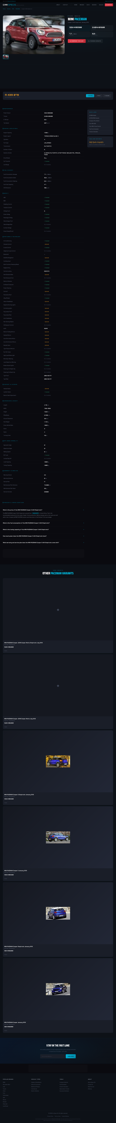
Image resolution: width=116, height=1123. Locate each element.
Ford (4, 1093)
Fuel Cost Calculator (94, 129)
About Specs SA (91, 1082)
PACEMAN (18, 8)
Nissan (4, 1099)
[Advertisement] (48, 76)
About (58, 4)
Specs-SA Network (12, 1)
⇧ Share (107, 95)
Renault (4, 1101)
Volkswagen (5, 1095)
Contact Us (90, 1084)
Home (75, 4)
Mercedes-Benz (6, 1084)
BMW (4, 1082)
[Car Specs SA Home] (13, 5)
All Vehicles (110, 1)
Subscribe (71, 1056)
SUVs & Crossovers (35, 1084)
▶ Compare (109, 4)
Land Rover (5, 1106)
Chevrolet (5, 1104)
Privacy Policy (50, 1116)
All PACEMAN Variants (94, 41)
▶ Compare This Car (76, 41)
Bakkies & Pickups (35, 1086)
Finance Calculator (93, 131)
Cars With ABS (92, 123)
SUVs (88, 4)
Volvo (4, 1091)
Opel (4, 1097)
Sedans (101, 4)
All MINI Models (92, 115)
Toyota (4, 1088)
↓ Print (99, 95)
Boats (106, 1)
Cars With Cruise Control (95, 126)
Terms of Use (57, 1116)
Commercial (34, 1088)
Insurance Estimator (64, 1091)
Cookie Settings (65, 1116)
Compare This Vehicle (94, 120)
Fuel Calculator (63, 1084)
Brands (82, 4)
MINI (13, 8)
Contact (65, 4)
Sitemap (90, 1088)
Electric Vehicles (35, 1091)
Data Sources (91, 1086)
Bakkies (94, 4)
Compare (90, 95)
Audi (4, 1086)
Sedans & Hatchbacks (36, 1082)
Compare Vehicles (64, 1082)
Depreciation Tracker (64, 1088)
